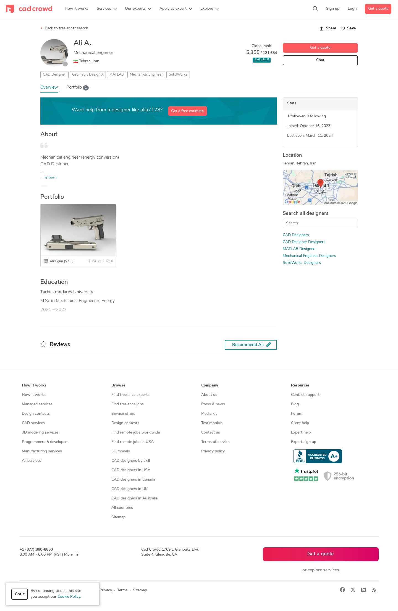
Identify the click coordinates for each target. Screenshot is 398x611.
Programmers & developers (45, 442)
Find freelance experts (130, 395)
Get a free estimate (187, 111)
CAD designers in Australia (134, 498)
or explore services (320, 570)
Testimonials (211, 423)
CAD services (33, 423)
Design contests (36, 414)
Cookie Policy (68, 597)
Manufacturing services (42, 451)
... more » (48, 178)
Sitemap (118, 517)
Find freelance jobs (127, 404)
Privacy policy (213, 451)
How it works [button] (34, 385)
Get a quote (378, 9)
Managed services (37, 404)
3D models (120, 451)
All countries (122, 508)
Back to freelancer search (64, 28)
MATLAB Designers (299, 249)
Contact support (305, 395)
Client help (300, 423)
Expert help (301, 432)
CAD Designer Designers (304, 242)
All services (31, 461)
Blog (295, 404)
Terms (122, 590)
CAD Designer (54, 74)
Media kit (209, 414)
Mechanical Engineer (146, 74)
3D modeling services (40, 432)
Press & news (213, 404)
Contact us (210, 432)
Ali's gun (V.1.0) (62, 261)
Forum (296, 414)
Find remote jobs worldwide (135, 432)
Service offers (123, 414)
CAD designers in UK (129, 489)
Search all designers (306, 213)
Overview (49, 88)
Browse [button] (118, 385)
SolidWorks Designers (302, 263)
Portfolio (77, 88)
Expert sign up (303, 442)
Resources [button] (300, 385)
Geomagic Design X (87, 74)
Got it (20, 594)
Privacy (106, 590)
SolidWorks (178, 74)
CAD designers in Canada (133, 480)
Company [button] (209, 385)
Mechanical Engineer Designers (309, 256)
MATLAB (116, 74)
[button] (107, 9)
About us (209, 395)
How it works (34, 395)
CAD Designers (296, 235)
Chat (320, 60)
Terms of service (215, 442)
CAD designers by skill (130, 461)
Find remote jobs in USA (132, 442)
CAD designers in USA (130, 470)
